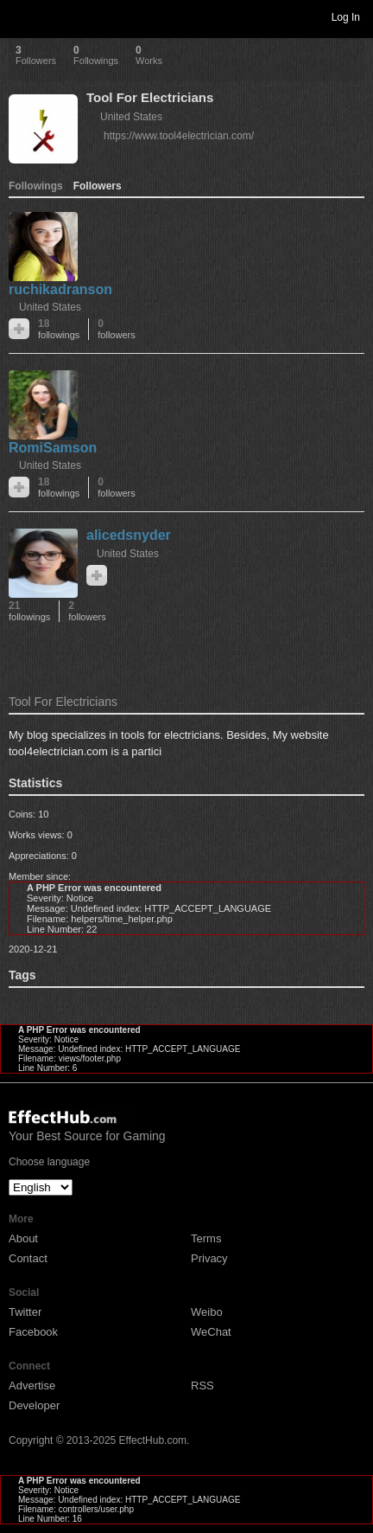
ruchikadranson (60, 289)
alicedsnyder (128, 535)
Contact (28, 1258)
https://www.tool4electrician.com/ (179, 136)
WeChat (211, 1331)
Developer (34, 1405)
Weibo (207, 1311)
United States (131, 117)
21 (29, 611)
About (23, 1238)
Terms (206, 1238)
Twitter (25, 1311)
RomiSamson (53, 447)
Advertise (32, 1385)
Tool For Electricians (149, 97)
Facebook (33, 1331)
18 (58, 329)
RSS (202, 1385)
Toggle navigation (20, 16)
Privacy (209, 1258)
